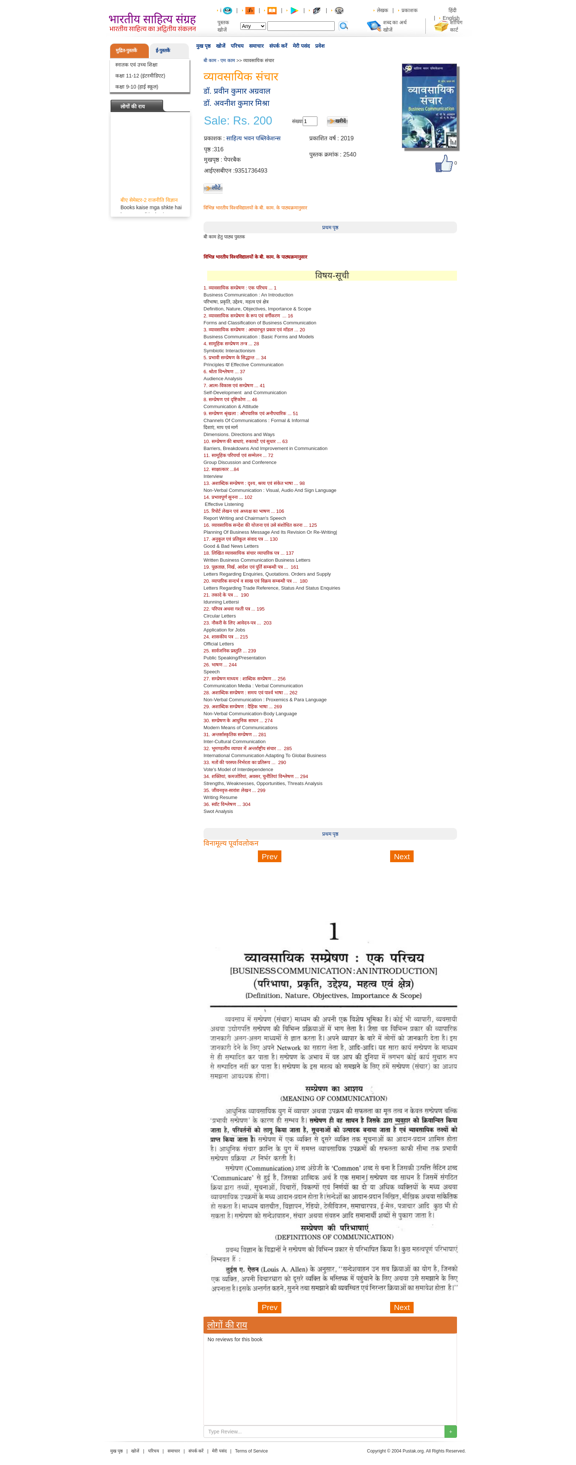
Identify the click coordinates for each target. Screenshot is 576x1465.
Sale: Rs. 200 (238, 121)
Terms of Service (251, 1451)
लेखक (382, 10)
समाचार (256, 46)
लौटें (216, 187)
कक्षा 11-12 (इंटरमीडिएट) (140, 76)
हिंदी (453, 10)
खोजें (220, 46)
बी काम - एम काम (219, 60)
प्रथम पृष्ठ (330, 227)
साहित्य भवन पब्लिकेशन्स (253, 138)
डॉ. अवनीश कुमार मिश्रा (236, 103)
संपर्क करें (278, 46)
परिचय (237, 46)
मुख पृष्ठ (203, 46)
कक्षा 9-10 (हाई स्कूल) (136, 87)
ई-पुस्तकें (163, 50)
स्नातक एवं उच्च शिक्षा (136, 65)
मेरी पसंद (301, 46)
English (451, 18)
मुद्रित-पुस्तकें (126, 50)
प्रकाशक (410, 10)
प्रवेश (320, 46)
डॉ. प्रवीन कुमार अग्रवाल (237, 91)
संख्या (297, 121)
